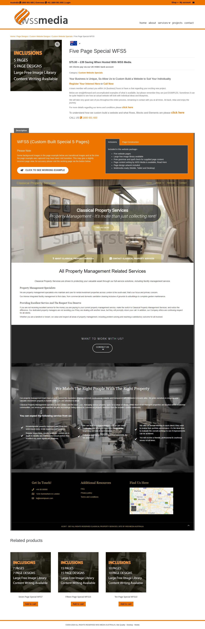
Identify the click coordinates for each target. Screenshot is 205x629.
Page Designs (22, 36)
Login (67, 2)
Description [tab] (21, 130)
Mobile (136, 625)
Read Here (162, 162)
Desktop (130, 625)
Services (163, 23)
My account (185, 2)
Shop (174, 2)
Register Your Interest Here (84, 83)
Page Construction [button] (130, 142)
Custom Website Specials (62, 36)
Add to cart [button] (30, 604)
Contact (189, 23)
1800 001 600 (88, 117)
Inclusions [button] (112, 142)
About (152, 23)
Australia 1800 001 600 (22, 2)
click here (127, 107)
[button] (57, 44)
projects (177, 23)
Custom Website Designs (40, 36)
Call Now (108, 83)
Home (143, 23)
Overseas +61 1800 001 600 (49, 2)
